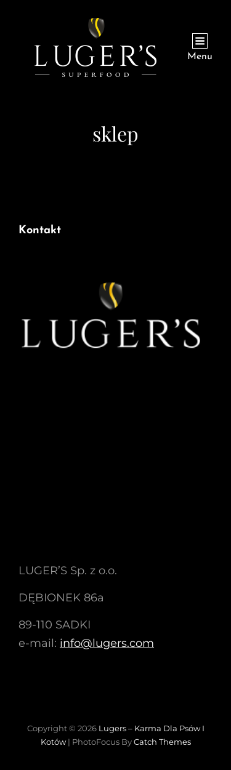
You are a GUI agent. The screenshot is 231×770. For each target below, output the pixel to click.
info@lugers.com (107, 643)
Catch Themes (162, 742)
